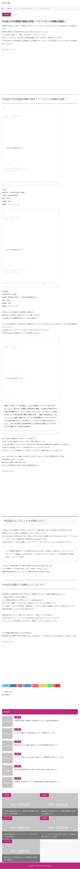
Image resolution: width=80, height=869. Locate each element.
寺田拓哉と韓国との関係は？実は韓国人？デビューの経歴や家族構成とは (37, 720)
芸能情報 (6, 14)
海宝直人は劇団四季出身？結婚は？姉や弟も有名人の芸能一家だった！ (36, 769)
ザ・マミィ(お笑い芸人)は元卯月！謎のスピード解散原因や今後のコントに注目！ (39, 757)
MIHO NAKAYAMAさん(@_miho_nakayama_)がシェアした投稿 (25, 283)
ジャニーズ (7, 818)
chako (10, 692)
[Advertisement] (18, 73)
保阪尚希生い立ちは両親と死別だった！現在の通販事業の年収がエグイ (36, 745)
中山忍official (8, 430)
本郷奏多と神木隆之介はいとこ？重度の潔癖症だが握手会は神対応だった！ (37, 782)
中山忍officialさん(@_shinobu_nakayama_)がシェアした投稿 (24, 181)
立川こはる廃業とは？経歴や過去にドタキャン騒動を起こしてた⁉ (34, 733)
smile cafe (6, 3)
